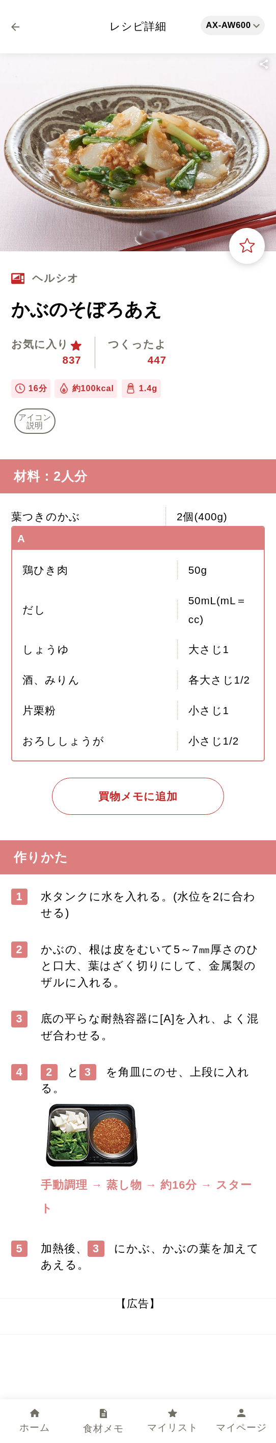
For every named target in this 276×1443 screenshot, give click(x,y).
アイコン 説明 (34, 421)
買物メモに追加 (138, 796)
